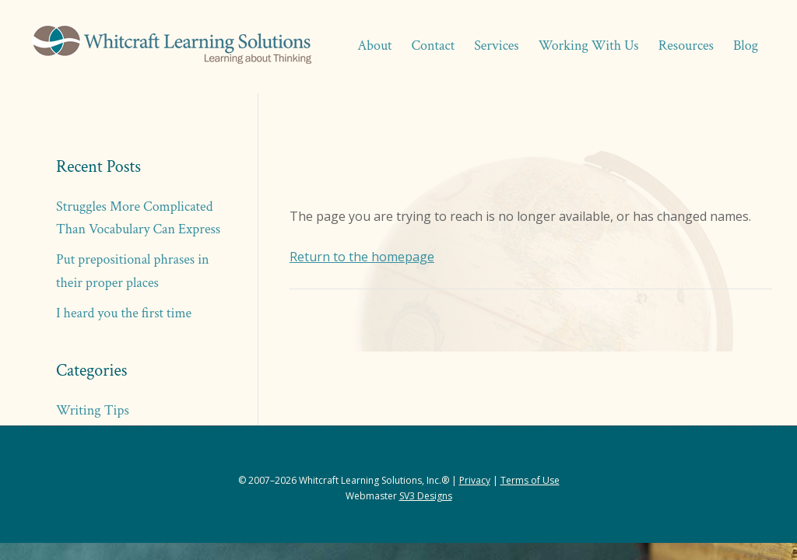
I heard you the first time (123, 313)
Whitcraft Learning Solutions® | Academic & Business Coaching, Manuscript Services (171, 47)
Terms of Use (530, 480)
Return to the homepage (362, 256)
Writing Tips (92, 410)
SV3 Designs (425, 495)
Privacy (474, 480)
